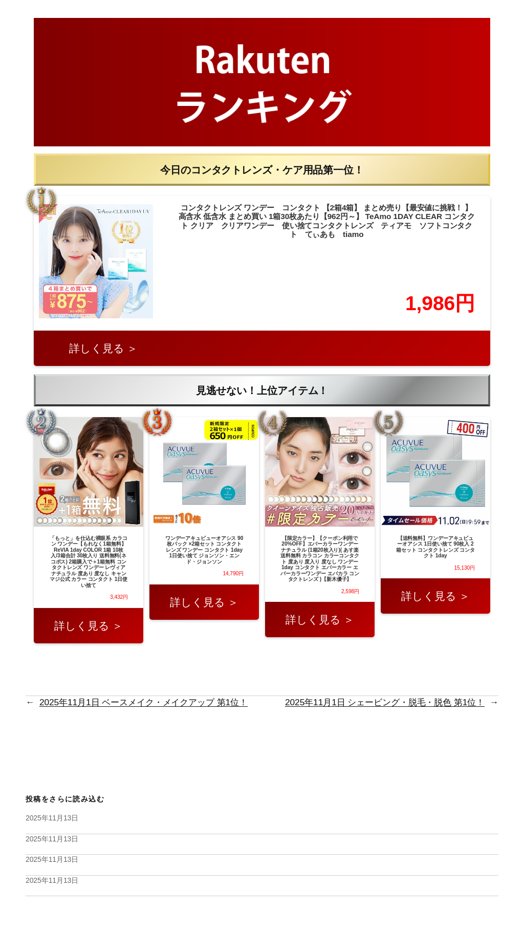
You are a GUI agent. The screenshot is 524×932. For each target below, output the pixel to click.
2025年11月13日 (52, 818)
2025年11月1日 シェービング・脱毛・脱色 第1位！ (385, 702)
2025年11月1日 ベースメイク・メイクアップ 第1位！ (143, 702)
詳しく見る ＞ (103, 348)
